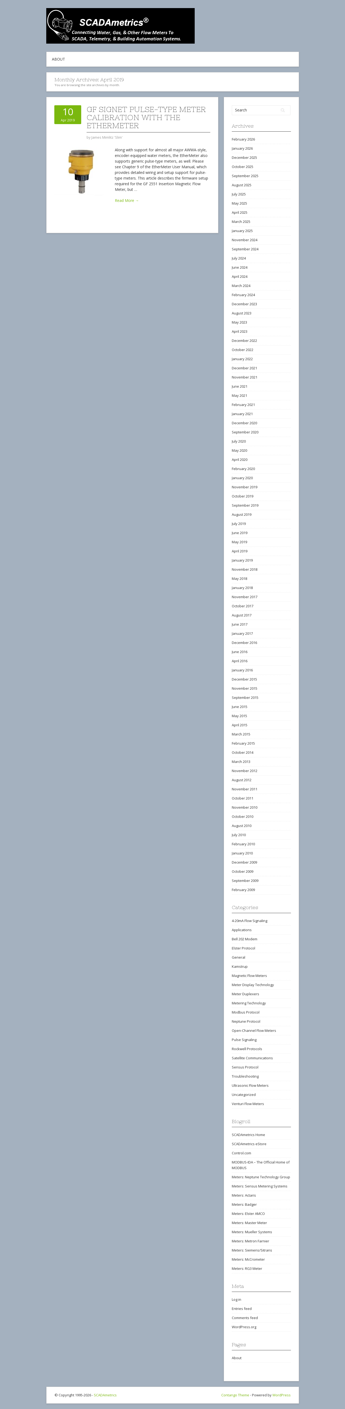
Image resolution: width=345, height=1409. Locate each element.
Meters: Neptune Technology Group (261, 1177)
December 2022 (244, 340)
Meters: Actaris (244, 1195)
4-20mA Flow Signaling (249, 920)
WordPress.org (244, 1326)
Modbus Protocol (245, 1012)
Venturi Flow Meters (248, 1103)
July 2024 (239, 258)
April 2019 (239, 551)
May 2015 (239, 715)
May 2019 (239, 541)
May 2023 (239, 322)
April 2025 (239, 212)
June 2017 (239, 624)
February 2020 (243, 468)
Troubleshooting (245, 1076)
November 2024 (244, 239)
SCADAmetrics (105, 1395)
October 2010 (242, 816)
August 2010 (241, 825)
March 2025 (241, 221)
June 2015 (239, 706)
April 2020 (239, 459)
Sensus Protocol (245, 1067)
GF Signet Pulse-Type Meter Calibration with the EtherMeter (146, 117)
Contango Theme (235, 1395)
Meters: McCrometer (248, 1259)
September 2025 (245, 175)
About (58, 59)
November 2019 (244, 487)
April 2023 (239, 331)
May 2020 (239, 450)
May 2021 (239, 395)
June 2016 (239, 651)
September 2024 (245, 249)
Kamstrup (240, 966)
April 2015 (239, 725)
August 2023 (241, 313)
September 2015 (245, 697)
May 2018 (239, 578)
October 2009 (242, 871)
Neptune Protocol (246, 1021)
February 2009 (243, 889)
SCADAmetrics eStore (249, 1143)
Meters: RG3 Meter (247, 1268)
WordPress (281, 1395)
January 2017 (242, 633)
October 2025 (242, 166)
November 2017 (244, 596)
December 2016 (244, 642)
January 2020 (242, 477)
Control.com (241, 1153)
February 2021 (243, 404)
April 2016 (239, 660)
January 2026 (242, 148)
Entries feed (242, 1308)
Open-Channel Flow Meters (254, 1030)
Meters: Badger (244, 1204)
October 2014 (242, 752)
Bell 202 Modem (244, 939)
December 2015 (244, 679)
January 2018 (242, 587)
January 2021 (242, 413)
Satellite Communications (252, 1058)
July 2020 (239, 441)
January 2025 (242, 230)
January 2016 (242, 670)
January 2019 (242, 560)
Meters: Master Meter (249, 1222)
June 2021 (239, 386)
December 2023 (244, 304)
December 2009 (244, 862)
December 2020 (244, 422)
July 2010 (239, 834)
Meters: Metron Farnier (250, 1241)
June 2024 (239, 267)
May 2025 (239, 203)
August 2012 (241, 779)
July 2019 (239, 523)
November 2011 (244, 789)
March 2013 (241, 761)
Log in (236, 1299)
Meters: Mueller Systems (252, 1231)
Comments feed (245, 1317)
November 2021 (244, 377)
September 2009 (245, 880)
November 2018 (244, 569)
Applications (242, 929)
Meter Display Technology (253, 984)
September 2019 (245, 505)
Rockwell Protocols (247, 1048)
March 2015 (241, 734)
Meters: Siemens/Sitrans (252, 1250)
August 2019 (241, 514)
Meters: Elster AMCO (248, 1213)
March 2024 (241, 285)
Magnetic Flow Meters (249, 975)
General (238, 957)
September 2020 (245, 432)
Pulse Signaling (244, 1039)
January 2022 (242, 358)
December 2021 (244, 368)
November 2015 (244, 688)
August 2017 (241, 615)
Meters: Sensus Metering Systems (259, 1186)
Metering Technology (249, 1003)
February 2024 (243, 294)
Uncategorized (244, 1094)
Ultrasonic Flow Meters (250, 1085)
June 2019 (239, 532)
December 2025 (244, 157)
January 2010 (242, 853)
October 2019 (242, 496)
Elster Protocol (243, 948)
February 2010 (243, 844)
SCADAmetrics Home (248, 1134)
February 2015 (243, 743)
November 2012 (244, 770)
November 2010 (244, 807)
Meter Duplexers (245, 993)
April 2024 (239, 276)
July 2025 (239, 194)
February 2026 (243, 139)
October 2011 (242, 798)
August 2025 (241, 185)
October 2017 (242, 606)
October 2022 (242, 349)
